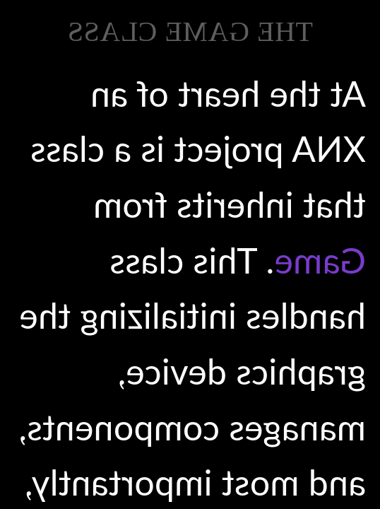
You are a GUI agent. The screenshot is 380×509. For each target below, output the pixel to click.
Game (320, 260)
